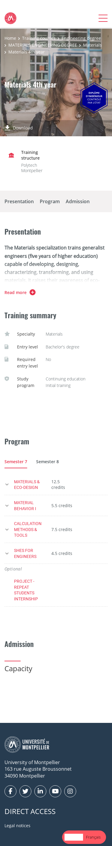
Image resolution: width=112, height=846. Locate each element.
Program (50, 201)
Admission (78, 201)
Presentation (19, 201)
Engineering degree (81, 38)
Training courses (39, 38)
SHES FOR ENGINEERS (25, 553)
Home (10, 38)
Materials (92, 45)
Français (93, 837)
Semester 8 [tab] (47, 461)
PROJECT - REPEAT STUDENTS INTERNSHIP (26, 590)
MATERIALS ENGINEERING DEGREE (42, 45)
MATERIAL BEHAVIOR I (25, 505)
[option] (93, 837)
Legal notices (17, 825)
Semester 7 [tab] (15, 461)
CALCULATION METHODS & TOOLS (28, 529)
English (73, 837)
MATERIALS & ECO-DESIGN (27, 484)
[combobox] (74, 837)
